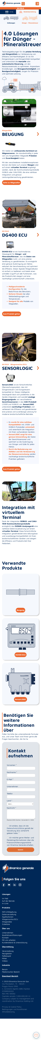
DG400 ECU (20, 655)
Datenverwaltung (9, 914)
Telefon (10, 794)
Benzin (5, 969)
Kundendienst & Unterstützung (14, 942)
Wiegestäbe (7, 922)
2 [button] (19, 359)
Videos (5, 961)
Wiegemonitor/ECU (10, 919)
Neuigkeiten (7, 953)
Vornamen (12, 765)
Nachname (12, 772)
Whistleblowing (8, 1012)
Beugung (20, 610)
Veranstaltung (8, 951)
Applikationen (7, 917)
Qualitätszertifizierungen (12, 935)
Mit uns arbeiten (8, 940)
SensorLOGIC (20, 699)
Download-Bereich (10, 976)
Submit (20, 850)
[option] (19, 113)
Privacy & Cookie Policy (11, 1007)
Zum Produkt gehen (11, 314)
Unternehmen (12, 786)
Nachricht (11, 808)
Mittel (4, 958)
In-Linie (5, 903)
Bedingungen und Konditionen (14, 1009)
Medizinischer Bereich (11, 972)
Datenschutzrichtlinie (16, 828)
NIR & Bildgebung (9, 912)
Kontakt (5, 938)
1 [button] (17, 359)
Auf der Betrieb (8, 901)
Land (9, 801)
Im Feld (5, 898)
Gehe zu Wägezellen (11, 183)
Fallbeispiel (6, 956)
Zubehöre (6, 924)
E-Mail (10, 779)
